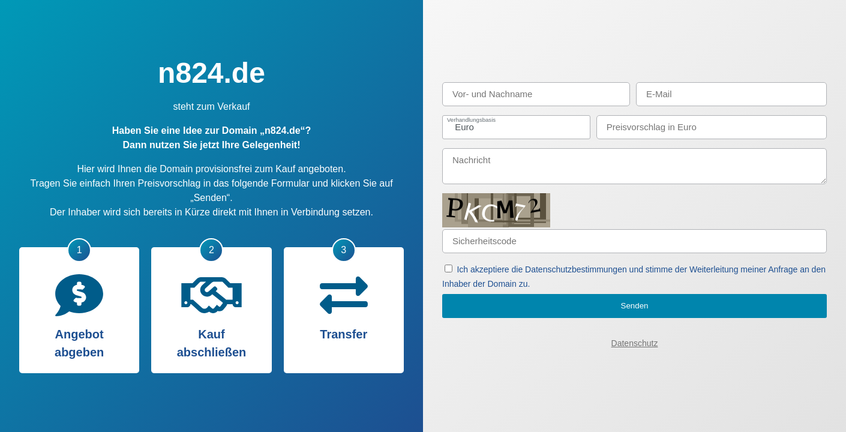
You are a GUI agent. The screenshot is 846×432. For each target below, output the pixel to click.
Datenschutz (634, 343)
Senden (635, 305)
